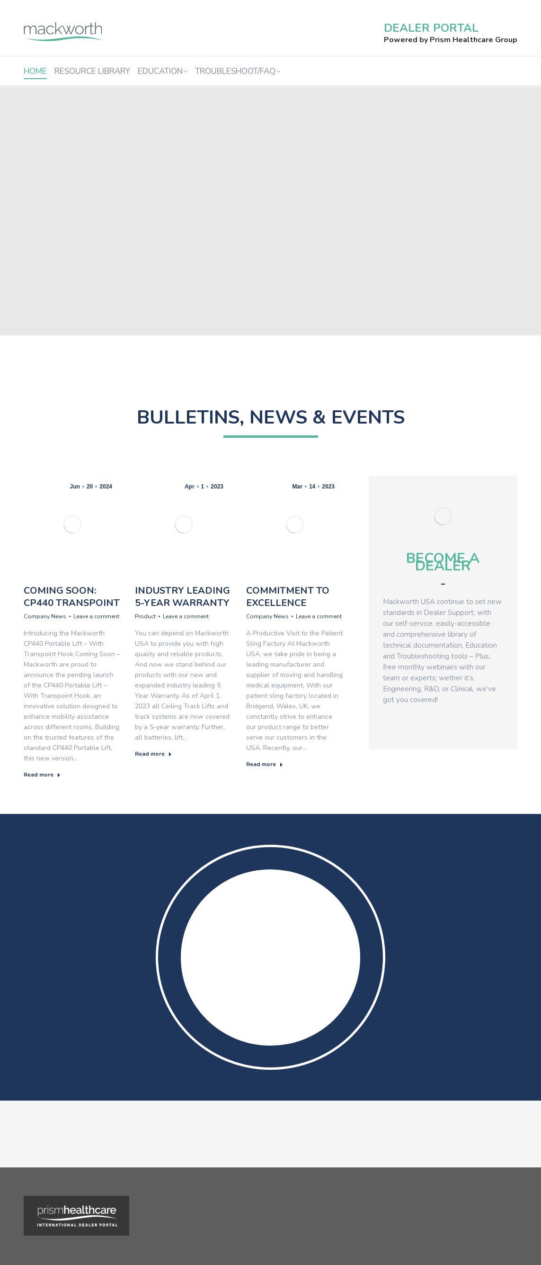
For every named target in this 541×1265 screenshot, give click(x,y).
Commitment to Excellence (287, 596)
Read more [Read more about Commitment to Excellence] (264, 764)
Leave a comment (96, 616)
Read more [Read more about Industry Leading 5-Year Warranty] (153, 754)
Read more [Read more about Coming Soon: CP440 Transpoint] (42, 774)
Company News (45, 616)
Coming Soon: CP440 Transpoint (72, 596)
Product (145, 616)
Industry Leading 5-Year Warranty (182, 596)
